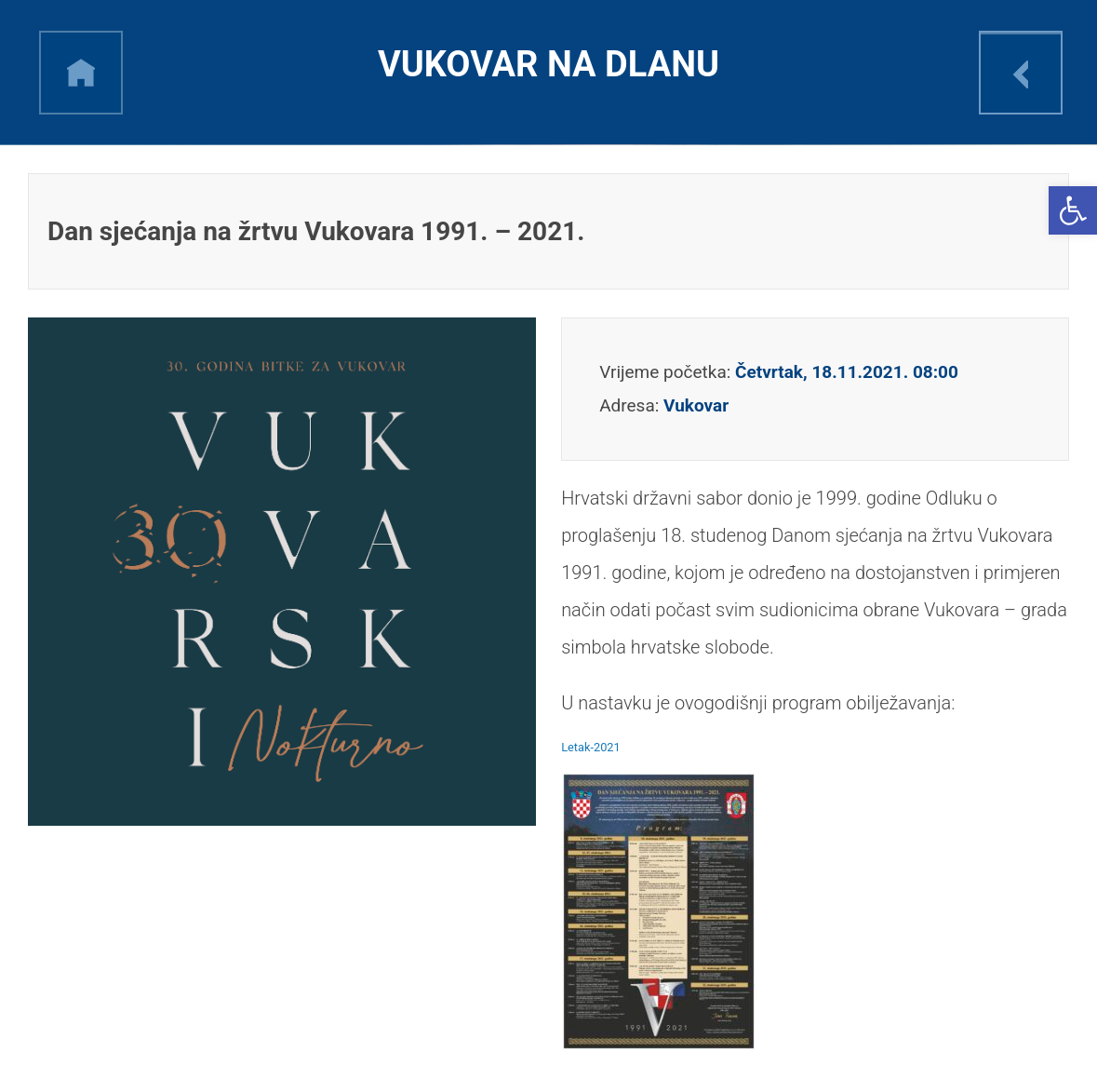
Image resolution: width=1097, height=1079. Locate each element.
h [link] (81, 73)
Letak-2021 (591, 747)
